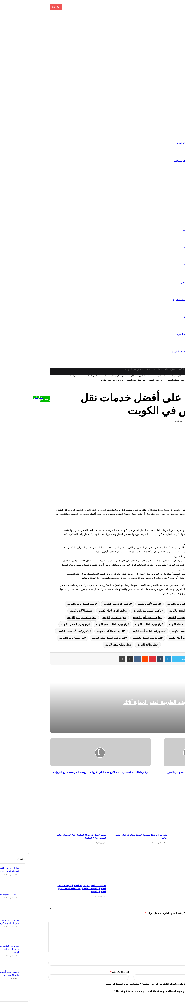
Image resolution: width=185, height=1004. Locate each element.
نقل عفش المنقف (161, 316)
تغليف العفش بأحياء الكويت (116, 617)
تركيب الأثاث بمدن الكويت (86, 604)
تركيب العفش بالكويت (150, 610)
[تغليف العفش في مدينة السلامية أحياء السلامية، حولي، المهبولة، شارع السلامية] (48, 813)
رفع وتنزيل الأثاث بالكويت (118, 624)
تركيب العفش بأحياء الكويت (51, 604)
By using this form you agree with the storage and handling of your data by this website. (131, 991)
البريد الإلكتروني (89, 972)
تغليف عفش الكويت (130, 375)
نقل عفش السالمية (161, 247)
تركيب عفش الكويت (149, 375)
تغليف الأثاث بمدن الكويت (151, 617)
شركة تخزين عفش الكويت (157, 160)
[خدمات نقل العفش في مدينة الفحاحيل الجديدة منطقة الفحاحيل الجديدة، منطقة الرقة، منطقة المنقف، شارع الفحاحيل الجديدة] (48, 864)
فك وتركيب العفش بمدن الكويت (78, 638)
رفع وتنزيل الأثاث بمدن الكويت (81, 624)
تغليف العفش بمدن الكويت (51, 617)
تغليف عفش (171, 195)
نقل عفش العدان (162, 264)
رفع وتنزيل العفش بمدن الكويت (158, 631)
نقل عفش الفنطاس (161, 282)
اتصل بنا (173, 108)
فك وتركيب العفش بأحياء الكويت (156, 638)
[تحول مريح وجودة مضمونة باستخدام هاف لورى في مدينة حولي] (109, 813)
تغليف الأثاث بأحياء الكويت (82, 610)
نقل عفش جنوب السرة (159, 334)
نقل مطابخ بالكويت (117, 644)
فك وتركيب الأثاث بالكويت (80, 631)
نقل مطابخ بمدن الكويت (87, 644)
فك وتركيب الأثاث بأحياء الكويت (117, 631)
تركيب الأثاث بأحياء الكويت (151, 604)
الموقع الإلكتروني (175, 972)
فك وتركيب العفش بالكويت (117, 638)
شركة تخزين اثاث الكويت (158, 143)
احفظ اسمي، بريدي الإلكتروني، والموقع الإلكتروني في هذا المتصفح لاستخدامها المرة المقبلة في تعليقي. (127, 984)
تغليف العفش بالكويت (83, 617)
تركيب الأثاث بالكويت (119, 604)
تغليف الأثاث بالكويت (50, 610)
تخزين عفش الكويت (156, 369)
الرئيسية (173, 90)
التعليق (179, 919)
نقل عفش (172, 212)
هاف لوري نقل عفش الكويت (156, 351)
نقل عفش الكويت (162, 230)
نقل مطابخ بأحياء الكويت (41, 638)
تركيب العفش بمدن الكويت (117, 610)
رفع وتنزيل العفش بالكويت (44, 624)
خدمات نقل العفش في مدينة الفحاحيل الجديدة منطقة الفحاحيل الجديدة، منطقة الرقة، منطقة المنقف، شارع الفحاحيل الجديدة (51, 888)
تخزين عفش (171, 125)
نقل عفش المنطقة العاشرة (157, 299)
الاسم (180, 957)
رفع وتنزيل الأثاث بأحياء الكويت (155, 624)
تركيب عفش (170, 177)
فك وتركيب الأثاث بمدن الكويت (43, 631)
